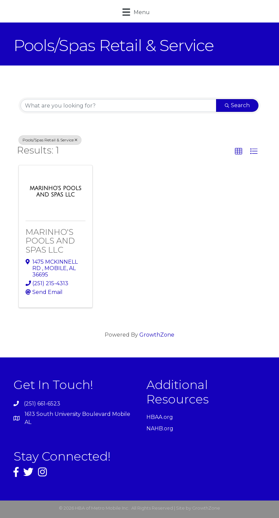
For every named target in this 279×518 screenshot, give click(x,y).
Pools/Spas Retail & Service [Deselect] (50, 139)
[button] (238, 151)
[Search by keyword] (118, 105)
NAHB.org (159, 428)
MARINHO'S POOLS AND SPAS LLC (50, 241)
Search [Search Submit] (237, 105)
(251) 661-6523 (42, 403)
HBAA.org (159, 417)
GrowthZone (156, 335)
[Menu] (136, 12)
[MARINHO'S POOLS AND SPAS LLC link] (55, 191)
